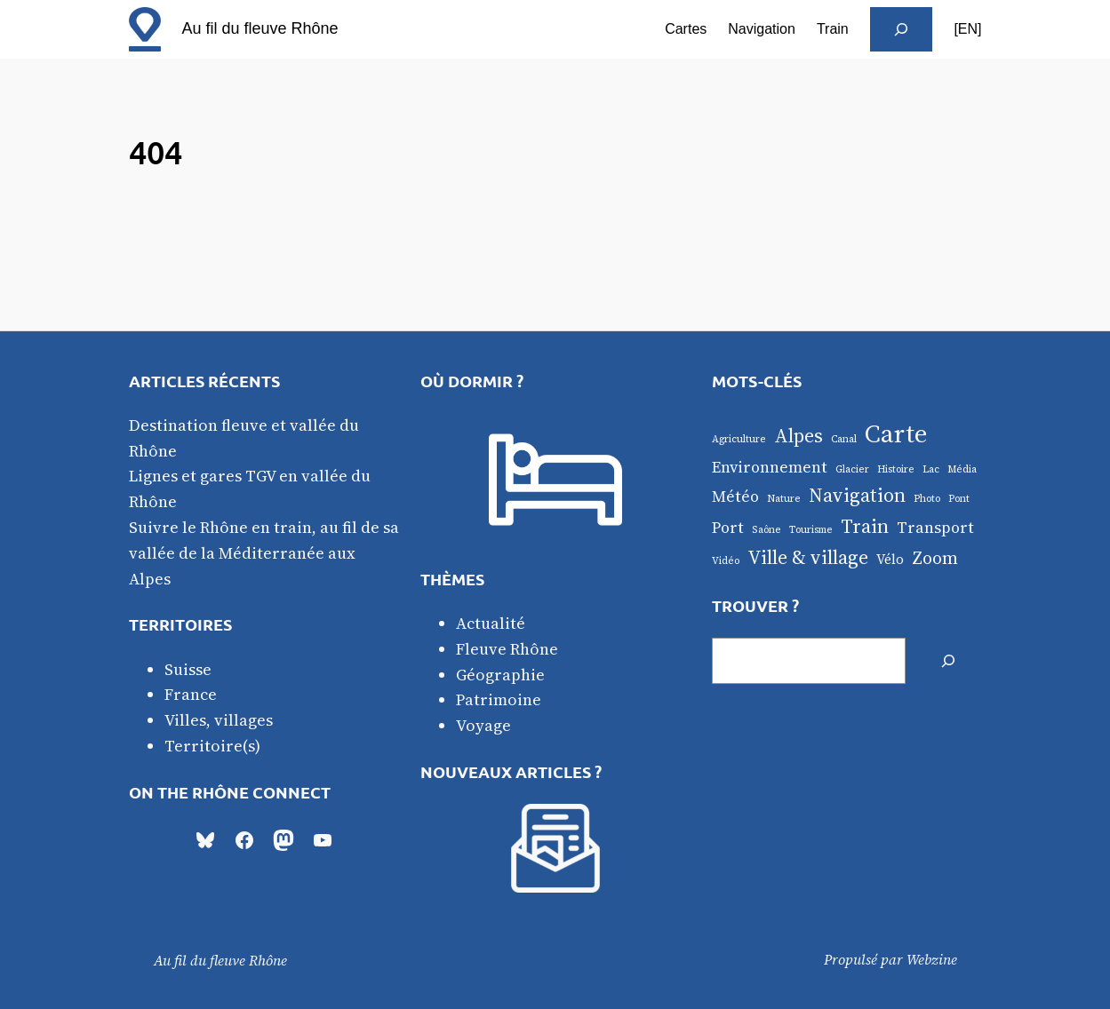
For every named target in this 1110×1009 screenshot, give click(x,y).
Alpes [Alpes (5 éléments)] (798, 435)
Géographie (500, 674)
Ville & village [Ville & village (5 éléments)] (807, 557)
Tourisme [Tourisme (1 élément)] (811, 529)
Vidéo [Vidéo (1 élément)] (725, 561)
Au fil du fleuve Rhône (260, 28)
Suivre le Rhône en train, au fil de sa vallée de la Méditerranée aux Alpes (264, 553)
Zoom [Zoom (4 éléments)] (935, 557)
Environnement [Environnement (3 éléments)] (769, 467)
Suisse (188, 669)
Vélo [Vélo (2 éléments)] (890, 559)
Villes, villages (218, 720)
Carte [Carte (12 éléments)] (896, 433)
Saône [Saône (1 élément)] (766, 529)
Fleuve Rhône (507, 649)
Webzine (931, 959)
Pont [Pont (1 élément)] (959, 498)
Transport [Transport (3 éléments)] (935, 527)
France (190, 694)
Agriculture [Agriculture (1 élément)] (739, 439)
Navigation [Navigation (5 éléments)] (857, 494)
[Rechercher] (948, 661)
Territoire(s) (212, 746)
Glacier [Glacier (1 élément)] (852, 469)
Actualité (490, 623)
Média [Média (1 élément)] (962, 469)
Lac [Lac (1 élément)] (930, 469)
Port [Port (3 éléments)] (728, 527)
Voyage (483, 725)
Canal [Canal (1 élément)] (844, 439)
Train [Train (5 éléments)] (865, 525)
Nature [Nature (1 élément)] (784, 498)
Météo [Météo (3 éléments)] (735, 496)
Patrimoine (498, 699)
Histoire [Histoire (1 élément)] (895, 469)
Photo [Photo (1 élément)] (927, 498)
